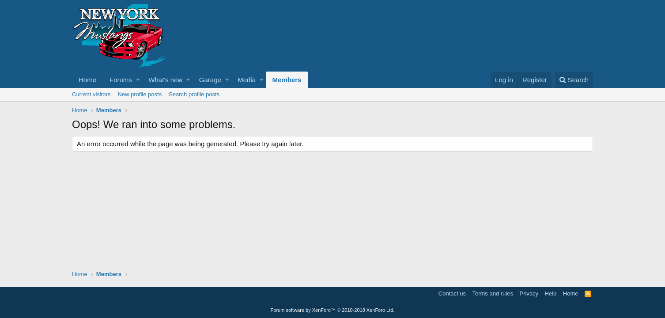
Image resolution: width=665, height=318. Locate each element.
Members (287, 79)
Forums (121, 79)
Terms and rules (492, 293)
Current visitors (91, 94)
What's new (165, 79)
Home (87, 79)
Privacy (528, 293)
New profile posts (139, 94)
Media (247, 79)
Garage (210, 79)
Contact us (452, 293)
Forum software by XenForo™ (333, 310)
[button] (138, 80)
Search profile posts (194, 94)
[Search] (574, 80)
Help (551, 293)
